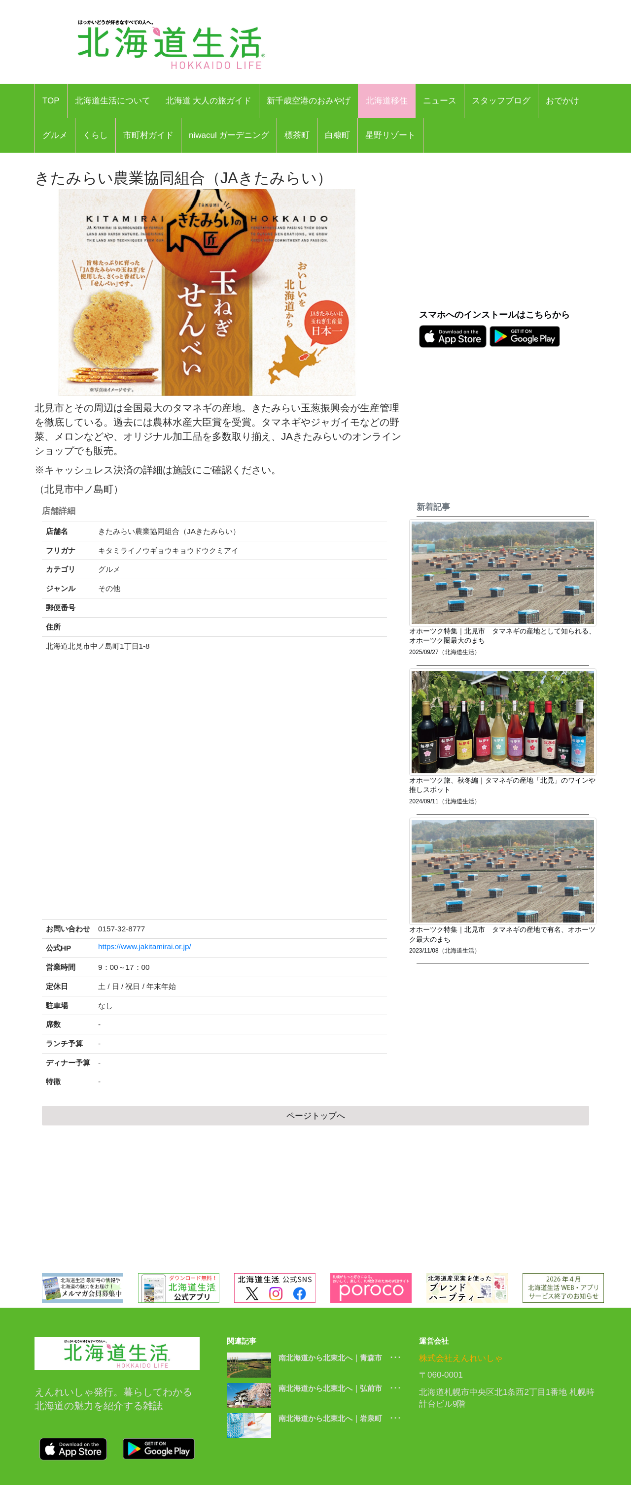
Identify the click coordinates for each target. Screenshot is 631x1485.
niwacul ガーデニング (229, 135)
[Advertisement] (507, 236)
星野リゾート (390, 135)
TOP (51, 100)
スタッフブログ (501, 100)
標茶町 (297, 135)
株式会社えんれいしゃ (461, 1358)
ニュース (439, 100)
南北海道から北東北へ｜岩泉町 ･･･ (340, 1418)
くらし (95, 135)
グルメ (55, 135)
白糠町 (337, 135)
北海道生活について (112, 100)
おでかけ (562, 100)
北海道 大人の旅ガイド (209, 100)
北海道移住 (387, 100)
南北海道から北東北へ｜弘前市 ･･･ (340, 1388)
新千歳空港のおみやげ (309, 100)
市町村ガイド (148, 135)
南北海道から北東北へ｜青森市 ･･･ (340, 1357)
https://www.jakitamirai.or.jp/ (144, 947)
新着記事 (433, 507)
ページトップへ (315, 1116)
